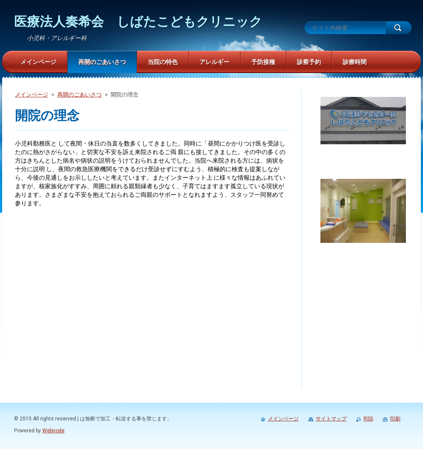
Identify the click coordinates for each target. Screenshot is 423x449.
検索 (398, 27)
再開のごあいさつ (79, 94)
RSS (368, 419)
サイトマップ (331, 419)
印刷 (395, 419)
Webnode (53, 431)
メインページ (31, 94)
